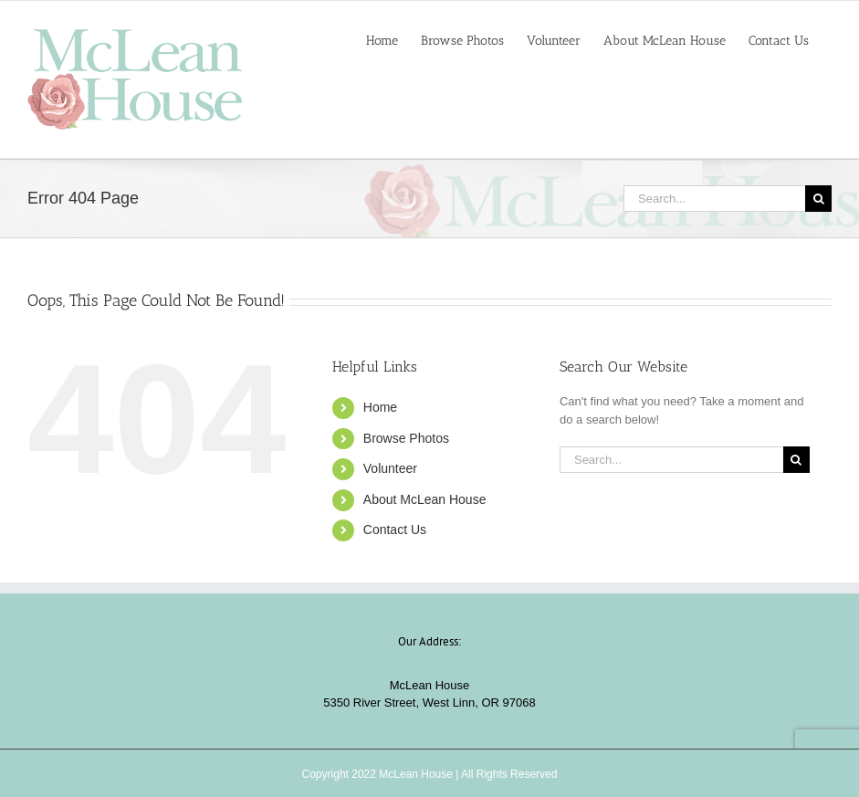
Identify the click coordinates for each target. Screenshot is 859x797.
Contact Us (394, 529)
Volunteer (390, 468)
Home (380, 407)
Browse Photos (406, 438)
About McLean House (425, 499)
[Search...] (714, 198)
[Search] (818, 198)
